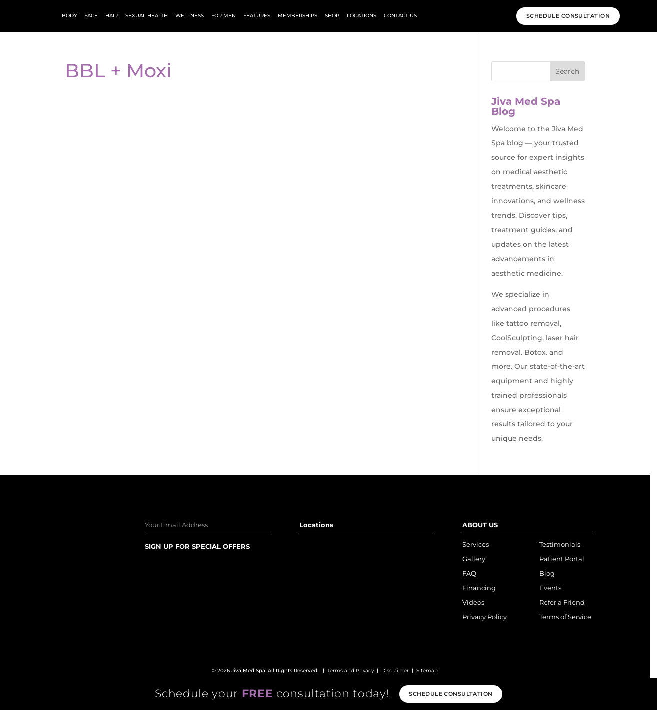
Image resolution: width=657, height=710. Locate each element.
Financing (479, 588)
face (91, 15)
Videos (473, 602)
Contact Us (400, 15)
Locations (361, 15)
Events (550, 588)
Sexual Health (146, 15)
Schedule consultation (450, 693)
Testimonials (559, 544)
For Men (223, 15)
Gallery (473, 559)
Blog (547, 573)
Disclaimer (395, 670)
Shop (332, 15)
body (69, 15)
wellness (189, 15)
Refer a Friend (562, 602)
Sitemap (427, 670)
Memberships (297, 15)
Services (475, 544)
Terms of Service (565, 617)
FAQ (469, 573)
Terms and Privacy (350, 670)
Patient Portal (561, 559)
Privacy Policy (484, 617)
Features (256, 15)
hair (111, 15)
